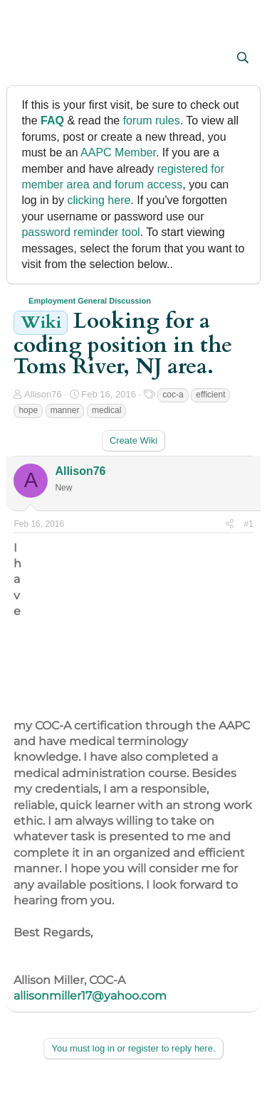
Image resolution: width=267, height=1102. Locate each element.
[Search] (243, 58)
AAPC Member (118, 152)
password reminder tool (80, 232)
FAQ (52, 120)
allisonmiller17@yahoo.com (90, 995)
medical (106, 410)
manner (65, 410)
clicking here (98, 200)
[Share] (230, 524)
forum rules (151, 120)
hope (28, 410)
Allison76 (43, 394)
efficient (210, 395)
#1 (248, 524)
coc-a (172, 395)
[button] (26, 59)
